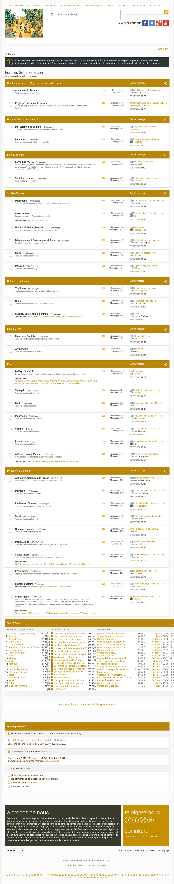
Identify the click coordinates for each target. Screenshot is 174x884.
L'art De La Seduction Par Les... (69, 683)
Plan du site (155, 5)
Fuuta (54, 381)
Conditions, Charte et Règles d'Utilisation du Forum (34, 83)
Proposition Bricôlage (108, 663)
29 (81, 874)
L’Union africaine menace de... (147, 490)
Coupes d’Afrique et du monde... (147, 516)
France (19, 441)
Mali (17, 403)
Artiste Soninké (140, 336)
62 (79, 877)
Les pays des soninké (143, 162)
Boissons (80, 317)
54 (158, 874)
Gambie (19, 428)
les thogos (138, 349)
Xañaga (67, 383)
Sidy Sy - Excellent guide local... (112, 666)
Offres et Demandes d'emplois (30, 564)
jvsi (158, 633)
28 (78, 874)
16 (41, 874)
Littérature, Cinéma (25, 503)
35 (99, 874)
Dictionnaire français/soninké (146, 178)
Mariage (137, 227)
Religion (19, 266)
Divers (70, 317)
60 (73, 877)
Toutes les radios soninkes (145, 542)
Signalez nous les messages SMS (148, 103)
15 (38, 874)
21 (56, 874)
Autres (75, 461)
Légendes (20, 139)
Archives (149, 850)
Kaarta (31, 383)
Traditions (20, 288)
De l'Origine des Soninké (28, 126)
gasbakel (155, 661)
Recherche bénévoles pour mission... (115, 677)
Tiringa (58, 383)
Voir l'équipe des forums (104, 704)
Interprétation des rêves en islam (70, 654)
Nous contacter (124, 850)
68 (98, 877)
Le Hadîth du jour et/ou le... (67, 651)
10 (22, 874)
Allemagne (45, 461)
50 (146, 874)
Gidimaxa (75, 381)
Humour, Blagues (24, 529)
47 (137, 874)
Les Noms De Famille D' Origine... (70, 666)
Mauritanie (21, 416)
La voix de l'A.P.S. (24, 162)
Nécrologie (22, 613)
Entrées (61, 317)
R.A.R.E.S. (34, 221)
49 (143, 874)
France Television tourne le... (146, 478)
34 (97, 874)
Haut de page (162, 850)
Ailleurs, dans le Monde (28, 454)
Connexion (162, 49)
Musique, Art (14, 329)
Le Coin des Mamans (81, 564)
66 (91, 877)
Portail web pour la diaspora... (147, 240)
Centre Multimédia (93, 5)
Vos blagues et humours (66, 657)
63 (82, 877)
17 (44, 874)
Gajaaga (63, 381)
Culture (19, 301)
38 (109, 874)
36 (103, 874)
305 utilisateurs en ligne (25, 740)
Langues (60, 587)
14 (35, 874)
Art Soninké (21, 349)
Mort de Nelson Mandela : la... (147, 454)
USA (67, 461)
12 (29, 874)
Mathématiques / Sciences (41, 587)
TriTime (156, 658)
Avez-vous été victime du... (67, 686)
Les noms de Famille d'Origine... (70, 660)
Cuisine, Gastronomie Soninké (31, 313)
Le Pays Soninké (24, 371)
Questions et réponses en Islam (69, 633)
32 (90, 874)
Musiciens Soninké (25, 336)
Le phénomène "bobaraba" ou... (69, 645)
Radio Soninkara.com (70, 5)
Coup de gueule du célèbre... (146, 416)
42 (121, 874)
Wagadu (77, 383)
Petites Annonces (37, 613)
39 (112, 874)
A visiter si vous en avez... (145, 428)
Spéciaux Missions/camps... (111, 675)
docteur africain (62, 677)
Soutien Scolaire (24, 584)
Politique (20, 490)
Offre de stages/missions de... (147, 554)
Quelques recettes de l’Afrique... (70, 680)
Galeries (121, 5)
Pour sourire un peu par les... (146, 529)
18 (47, 874)
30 (84, 874)
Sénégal (19, 390)
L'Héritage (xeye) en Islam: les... (70, 663)
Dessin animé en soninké (144, 139)
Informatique (22, 542)
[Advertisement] (80, 33)
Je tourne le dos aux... (143, 301)
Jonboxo (21, 383)
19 (50, 874)
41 (118, 874)
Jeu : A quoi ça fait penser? (67, 636)
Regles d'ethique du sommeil (146, 266)
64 (85, 877)
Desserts (51, 317)
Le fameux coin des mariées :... (69, 639)
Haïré (95, 381)
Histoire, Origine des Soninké (22, 119)
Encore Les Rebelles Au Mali (146, 403)
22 (59, 874)
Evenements (22, 571)
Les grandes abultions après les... (70, 642)
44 (127, 874)
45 (130, 874)
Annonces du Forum (26, 90)
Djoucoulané (138, 371)
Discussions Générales (19, 470)
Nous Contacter (137, 5)
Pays (9, 364)
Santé (18, 253)
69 (101, 877)
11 (26, 874)
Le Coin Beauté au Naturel (57, 564)
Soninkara (139, 850)
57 (167, 874)
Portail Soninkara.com (18, 5)
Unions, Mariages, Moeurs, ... (31, 227)
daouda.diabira (51, 761)
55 (161, 874)
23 (63, 874)
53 (155, 874)
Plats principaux (37, 317)
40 (115, 874)
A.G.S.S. (45, 221)
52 (152, 874)
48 (140, 874)
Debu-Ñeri (32, 381)
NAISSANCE (60, 689)
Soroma (48, 383)
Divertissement (89, 613)
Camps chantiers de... (108, 683)
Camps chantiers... (106, 639)
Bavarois (137, 313)
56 (164, 874)
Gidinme (85, 381)
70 (104, 877)
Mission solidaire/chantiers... (146, 213)
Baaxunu (21, 381)
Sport (18, 516)
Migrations (21, 200)
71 (107, 877)
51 (149, 874)
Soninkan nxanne (24, 178)
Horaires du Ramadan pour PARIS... (71, 648)
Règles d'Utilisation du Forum (31, 103)
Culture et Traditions (18, 281)
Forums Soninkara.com (44, 5)
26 (72, 874)
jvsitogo (156, 639)
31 (87, 874)
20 (53, 874)
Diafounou (44, 381)
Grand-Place (22, 596)
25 (69, 874)
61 (76, 877)
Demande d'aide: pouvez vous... (147, 503)
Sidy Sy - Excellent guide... (145, 390)
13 (32, 874)
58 (67, 877)
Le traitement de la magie (144, 288)
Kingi (39, 383)
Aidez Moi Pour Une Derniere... (147, 200)
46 (134, 874)
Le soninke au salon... (143, 571)
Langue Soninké (15, 154)
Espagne (34, 461)
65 (88, 877)
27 (75, 874)
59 (70, 877)
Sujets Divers (22, 554)
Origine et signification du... (145, 126)
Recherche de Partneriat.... (145, 596)
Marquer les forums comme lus (74, 704)
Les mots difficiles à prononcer (69, 668)
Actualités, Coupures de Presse (32, 478)
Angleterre (58, 461)
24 (66, 874)
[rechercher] (83, 15)
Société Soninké (15, 193)
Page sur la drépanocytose (145, 253)
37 (106, 874)
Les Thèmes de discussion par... (148, 90)
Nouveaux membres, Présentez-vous (63, 613)
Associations (22, 213)
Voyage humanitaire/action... (146, 441)
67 (94, 877)
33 (93, 874)
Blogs (110, 5)
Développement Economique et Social (35, 240)
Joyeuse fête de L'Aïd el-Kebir (68, 671)
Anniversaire (60, 674)
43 (124, 874)
